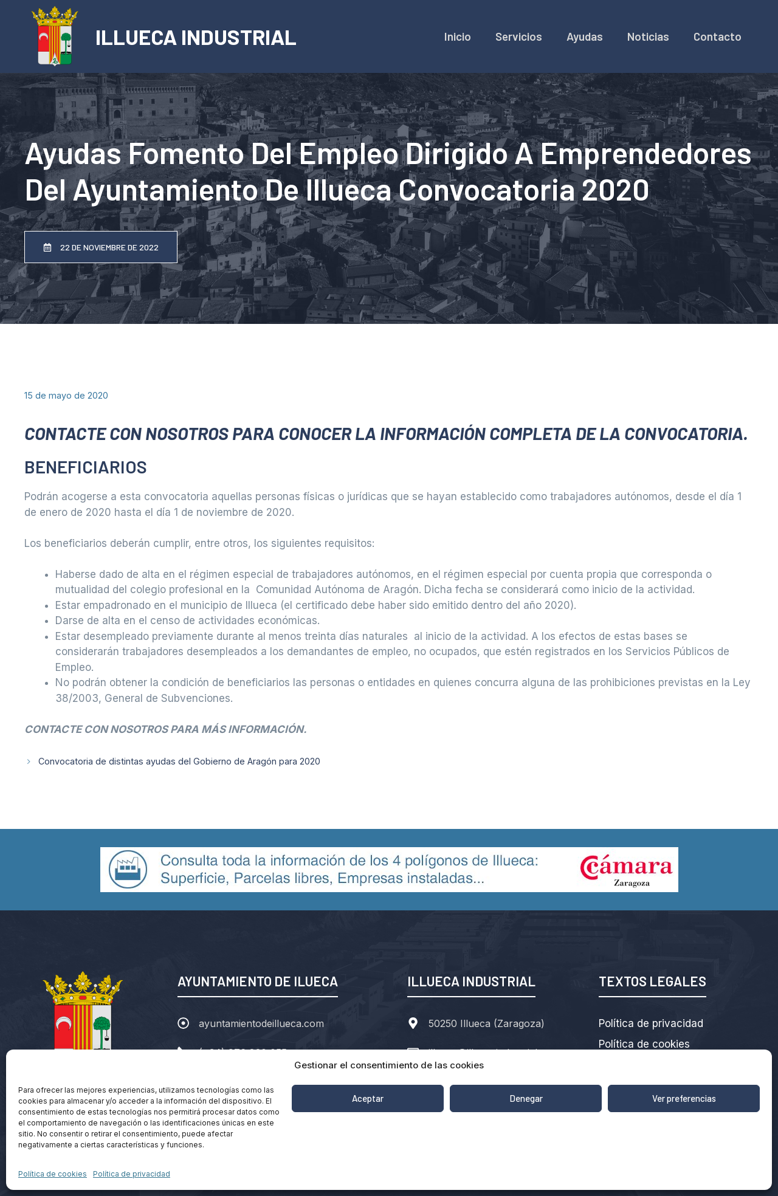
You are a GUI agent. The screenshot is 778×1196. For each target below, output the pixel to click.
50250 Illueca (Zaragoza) (487, 1023)
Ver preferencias (684, 1098)
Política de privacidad (131, 1173)
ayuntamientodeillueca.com (261, 1023)
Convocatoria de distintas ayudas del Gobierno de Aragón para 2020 (179, 761)
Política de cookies (52, 1173)
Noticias (648, 36)
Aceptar (368, 1098)
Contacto (718, 36)
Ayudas (584, 36)
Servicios (518, 36)
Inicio (457, 36)
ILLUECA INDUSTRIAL (196, 36)
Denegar (526, 1098)
